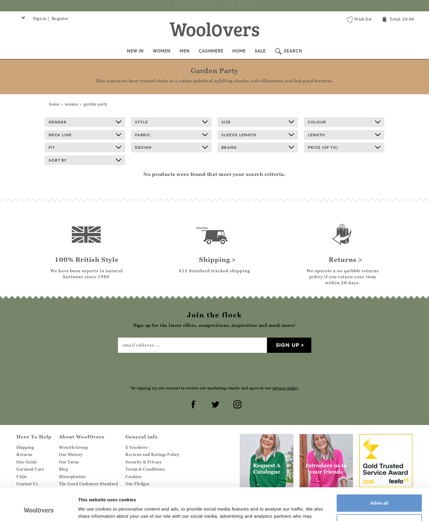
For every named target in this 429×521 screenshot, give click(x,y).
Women (162, 51)
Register (60, 18)
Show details (92, 509)
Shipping (25, 447)
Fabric (171, 134)
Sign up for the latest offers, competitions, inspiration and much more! (215, 5)
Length (344, 134)
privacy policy (285, 388)
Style (171, 121)
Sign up (287, 344)
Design (171, 147)
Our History (71, 454)
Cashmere (211, 51)
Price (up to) (344, 147)
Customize (379, 491)
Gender (85, 121)
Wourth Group (73, 447)
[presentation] (214, 368)
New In (135, 51)
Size (257, 121)
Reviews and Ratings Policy (152, 454)
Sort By (85, 160)
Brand (257, 147)
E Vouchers (136, 447)
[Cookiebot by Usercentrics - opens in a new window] (39, 509)
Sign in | (41, 18)
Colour (344, 121)
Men (185, 51)
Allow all (379, 472)
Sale (260, 51)
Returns (24, 454)
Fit (85, 147)
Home (239, 51)
